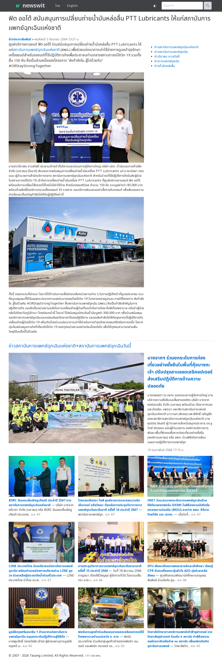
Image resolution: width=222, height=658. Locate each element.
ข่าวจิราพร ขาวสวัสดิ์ (167, 56)
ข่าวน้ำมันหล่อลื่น (164, 66)
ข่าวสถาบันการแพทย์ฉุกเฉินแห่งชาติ (176, 47)
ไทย (57, 5)
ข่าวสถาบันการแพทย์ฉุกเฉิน (171, 52)
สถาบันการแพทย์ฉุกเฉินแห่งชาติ (36, 49)
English (72, 5)
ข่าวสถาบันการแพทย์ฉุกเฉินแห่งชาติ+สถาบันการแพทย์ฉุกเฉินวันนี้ (70, 346)
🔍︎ (208, 5)
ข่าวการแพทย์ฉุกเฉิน (167, 61)
